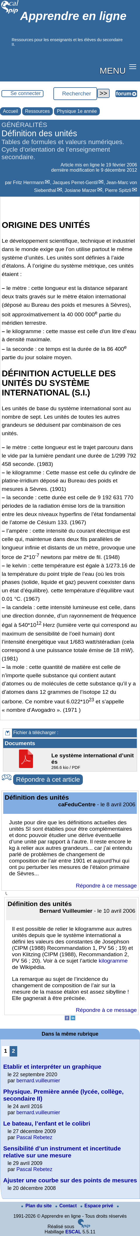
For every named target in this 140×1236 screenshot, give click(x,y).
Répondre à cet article (48, 779)
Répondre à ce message (106, 886)
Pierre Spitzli (118, 190)
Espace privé (97, 1205)
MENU (113, 70)
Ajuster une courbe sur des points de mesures (70, 1180)
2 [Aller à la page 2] (13, 1051)
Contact (66, 1205)
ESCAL (73, 1231)
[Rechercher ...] (75, 93)
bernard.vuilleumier (38, 1080)
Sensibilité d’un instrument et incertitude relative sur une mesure (62, 1152)
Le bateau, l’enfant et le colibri (46, 1123)
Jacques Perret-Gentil (75, 182)
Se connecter (25, 93)
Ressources (37, 111)
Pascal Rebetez (34, 1137)
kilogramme (113, 961)
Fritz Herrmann (28, 182)
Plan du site (37, 1205)
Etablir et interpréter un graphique (52, 1066)
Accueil (10, 111)
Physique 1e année (77, 111)
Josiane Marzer (80, 190)
